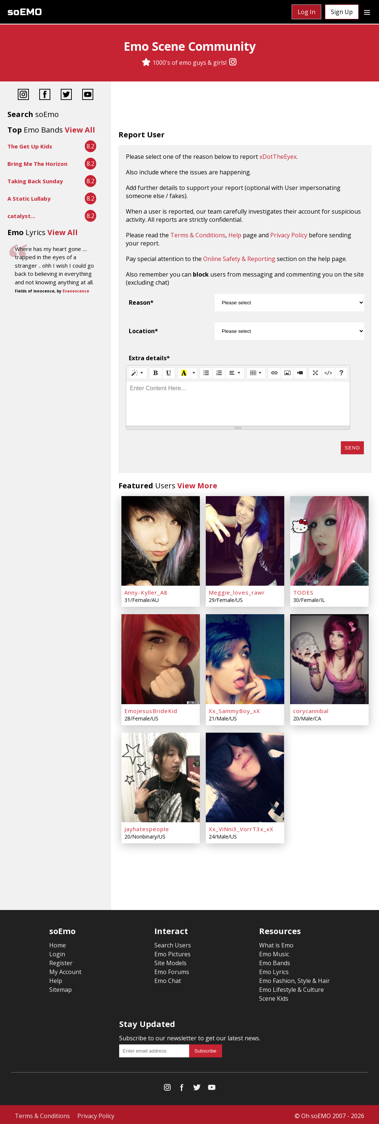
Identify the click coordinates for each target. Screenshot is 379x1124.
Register (61, 960)
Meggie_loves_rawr (237, 591)
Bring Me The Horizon (37, 163)
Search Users (172, 943)
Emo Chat (167, 978)
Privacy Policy (288, 235)
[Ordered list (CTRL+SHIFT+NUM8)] (219, 373)
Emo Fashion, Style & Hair (294, 978)
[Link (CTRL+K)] (274, 373)
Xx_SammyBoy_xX (234, 709)
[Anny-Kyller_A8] (160, 540)
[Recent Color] (184, 373)
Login (57, 951)
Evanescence (76, 291)
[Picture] (287, 373)
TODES (303, 591)
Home (57, 943)
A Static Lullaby (29, 198)
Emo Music (274, 951)
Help (234, 235)
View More (197, 486)
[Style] (137, 373)
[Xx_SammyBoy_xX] (245, 657)
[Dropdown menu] (366, 12)
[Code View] (328, 373)
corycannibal (311, 709)
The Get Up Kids (29, 146)
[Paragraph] (235, 373)
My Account (65, 969)
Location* (143, 331)
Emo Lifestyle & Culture (291, 987)
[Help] (341, 373)
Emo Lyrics (274, 969)
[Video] (300, 373)
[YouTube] (87, 95)
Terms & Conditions (197, 235)
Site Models (170, 960)
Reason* (141, 302)
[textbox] (238, 403)
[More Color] (194, 373)
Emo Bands (274, 960)
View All (80, 130)
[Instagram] (233, 62)
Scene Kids (273, 996)
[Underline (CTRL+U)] (168, 373)
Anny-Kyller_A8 (146, 591)
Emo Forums (171, 969)
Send (352, 448)
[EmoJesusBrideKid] (160, 657)
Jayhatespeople (146, 826)
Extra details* (149, 358)
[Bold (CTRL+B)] (155, 373)
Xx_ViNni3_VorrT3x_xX (241, 826)
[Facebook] (44, 95)
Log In (306, 12)
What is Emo (276, 943)
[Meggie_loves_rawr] (245, 540)
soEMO (24, 12)
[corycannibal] (329, 657)
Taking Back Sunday (35, 181)
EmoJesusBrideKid (150, 709)
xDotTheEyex (277, 157)
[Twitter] (66, 95)
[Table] (256, 373)
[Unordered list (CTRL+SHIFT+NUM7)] (206, 373)
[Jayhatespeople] (160, 775)
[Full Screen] (315, 373)
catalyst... (21, 216)
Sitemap (60, 987)
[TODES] (329, 540)
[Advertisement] (245, 107)
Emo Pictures (172, 951)
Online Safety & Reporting (239, 259)
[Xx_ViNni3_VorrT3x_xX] (245, 775)
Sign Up (342, 12)
